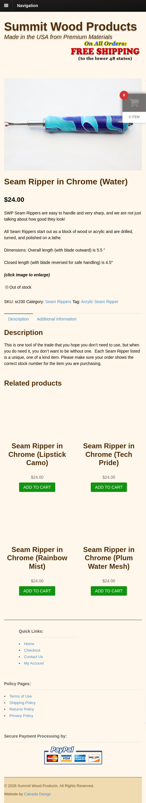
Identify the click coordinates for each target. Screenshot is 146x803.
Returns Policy (21, 709)
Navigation (27, 5)
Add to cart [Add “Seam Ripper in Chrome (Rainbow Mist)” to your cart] (37, 591)
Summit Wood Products (70, 26)
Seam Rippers (58, 301)
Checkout (32, 650)
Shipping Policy (22, 702)
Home (29, 644)
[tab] (18, 318)
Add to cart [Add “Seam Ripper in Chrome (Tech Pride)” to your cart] (108, 487)
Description (18, 319)
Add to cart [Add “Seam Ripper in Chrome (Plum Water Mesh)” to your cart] (108, 591)
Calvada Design (37, 794)
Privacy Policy (21, 715)
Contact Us (33, 657)
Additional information (57, 319)
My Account (34, 663)
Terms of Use (20, 696)
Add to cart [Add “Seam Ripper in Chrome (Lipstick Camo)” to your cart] (37, 487)
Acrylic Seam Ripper (99, 301)
